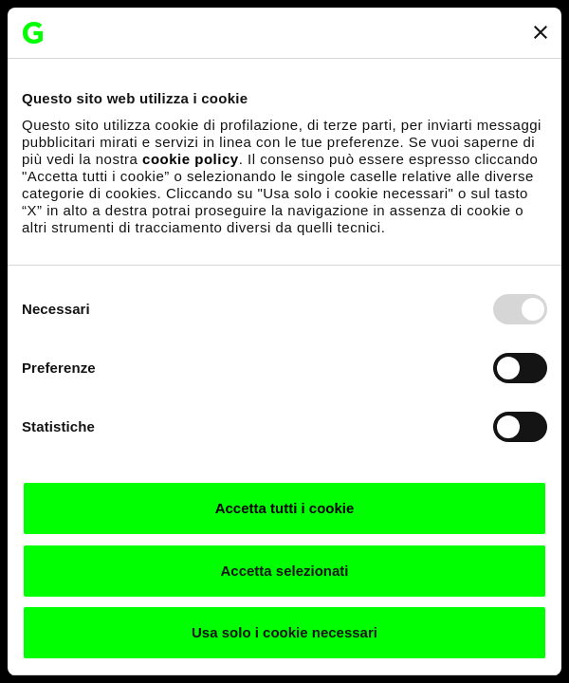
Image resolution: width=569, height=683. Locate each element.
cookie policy (190, 159)
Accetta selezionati (284, 571)
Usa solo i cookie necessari (284, 632)
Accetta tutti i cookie (285, 508)
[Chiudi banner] (540, 32)
